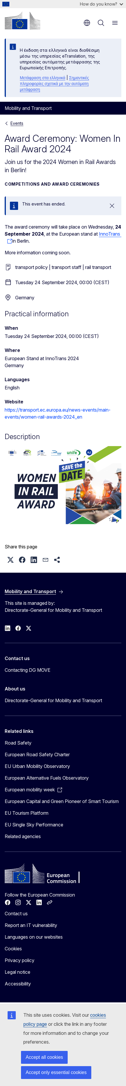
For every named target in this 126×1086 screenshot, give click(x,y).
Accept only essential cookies (56, 1072)
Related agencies (23, 836)
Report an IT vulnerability (31, 925)
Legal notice (17, 972)
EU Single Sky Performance (34, 825)
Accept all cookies (44, 1057)
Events (16, 123)
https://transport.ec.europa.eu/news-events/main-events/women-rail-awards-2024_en (58, 413)
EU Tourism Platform (26, 813)
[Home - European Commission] (22, 20)
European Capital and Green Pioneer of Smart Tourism (62, 801)
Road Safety (18, 743)
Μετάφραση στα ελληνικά (42, 77)
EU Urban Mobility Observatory (37, 766)
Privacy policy (19, 960)
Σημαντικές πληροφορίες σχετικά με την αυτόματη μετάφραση (54, 83)
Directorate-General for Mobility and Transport (53, 700)
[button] (10, 559)
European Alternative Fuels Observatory (47, 778)
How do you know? (101, 3)
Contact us (16, 913)
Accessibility (18, 984)
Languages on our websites (34, 937)
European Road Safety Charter (37, 754)
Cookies (13, 949)
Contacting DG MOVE (27, 670)
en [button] (86, 22)
